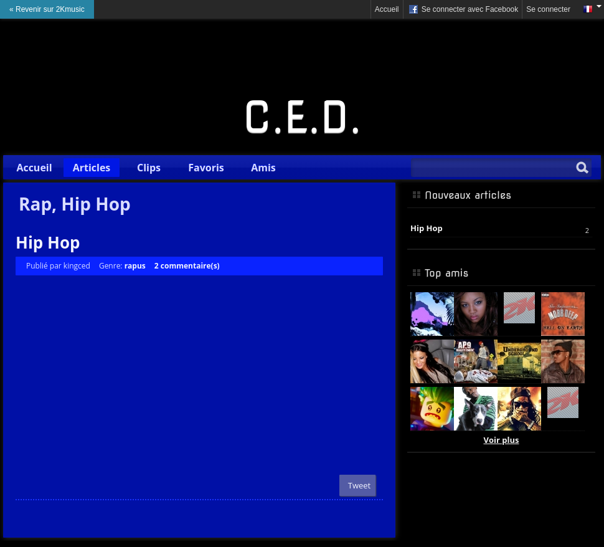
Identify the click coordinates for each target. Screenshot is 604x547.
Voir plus (501, 439)
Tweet (359, 485)
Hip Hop (48, 242)
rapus (135, 265)
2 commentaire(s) (187, 265)
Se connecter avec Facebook (463, 10)
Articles (92, 167)
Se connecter (548, 9)
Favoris (206, 167)
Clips (149, 167)
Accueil (387, 9)
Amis (263, 167)
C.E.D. (301, 117)
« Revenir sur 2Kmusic (47, 9)
